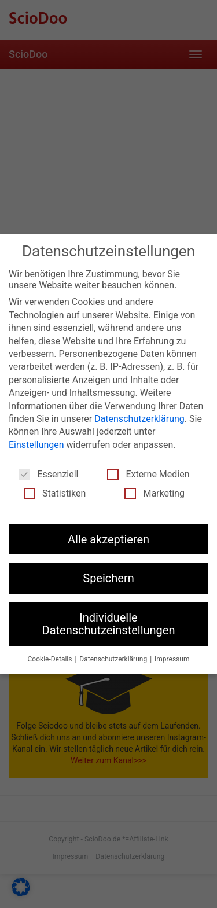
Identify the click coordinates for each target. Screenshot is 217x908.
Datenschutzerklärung (139, 417)
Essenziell (48, 473)
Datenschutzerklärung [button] (114, 658)
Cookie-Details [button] (51, 658)
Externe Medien (148, 473)
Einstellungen (36, 443)
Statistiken (55, 492)
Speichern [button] (108, 577)
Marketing (154, 492)
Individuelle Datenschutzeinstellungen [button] (108, 622)
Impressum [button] (172, 658)
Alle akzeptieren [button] (108, 538)
